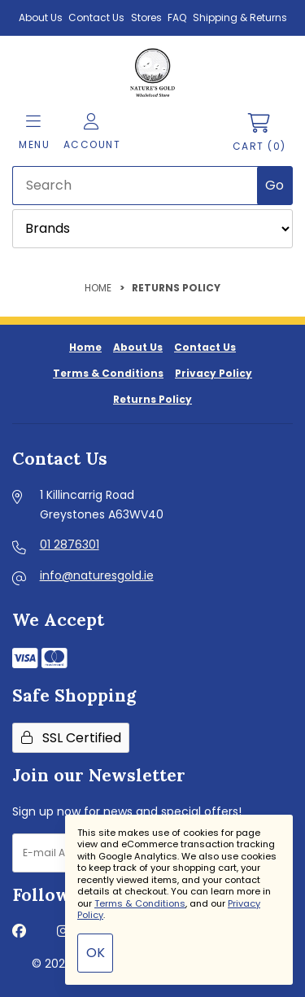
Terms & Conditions (108, 373)
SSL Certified (71, 737)
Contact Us (96, 17)
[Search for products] (135, 185)
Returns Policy (152, 399)
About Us (41, 17)
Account (92, 132)
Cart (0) (259, 133)
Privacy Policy (213, 373)
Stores (146, 17)
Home (98, 288)
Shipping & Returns (240, 17)
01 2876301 (69, 544)
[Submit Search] (275, 185)
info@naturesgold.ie (97, 575)
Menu (34, 132)
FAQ (177, 17)
